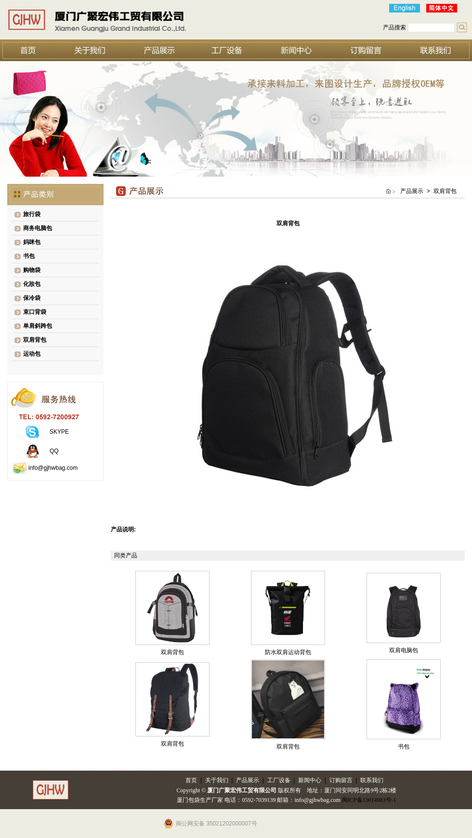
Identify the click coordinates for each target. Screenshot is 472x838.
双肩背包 (34, 339)
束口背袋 (34, 312)
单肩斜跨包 (37, 325)
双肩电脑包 (403, 650)
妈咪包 (31, 242)
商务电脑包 (37, 228)
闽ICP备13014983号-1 (369, 800)
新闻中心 (309, 780)
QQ (54, 451)
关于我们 (216, 780)
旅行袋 (31, 214)
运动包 (31, 353)
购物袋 (31, 270)
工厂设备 (278, 780)
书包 (29, 256)
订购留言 (341, 780)
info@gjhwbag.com (53, 467)
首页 (191, 780)
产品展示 (247, 780)
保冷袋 (31, 298)
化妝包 (31, 284)
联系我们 (371, 780)
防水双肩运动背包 (288, 652)
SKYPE (59, 431)
